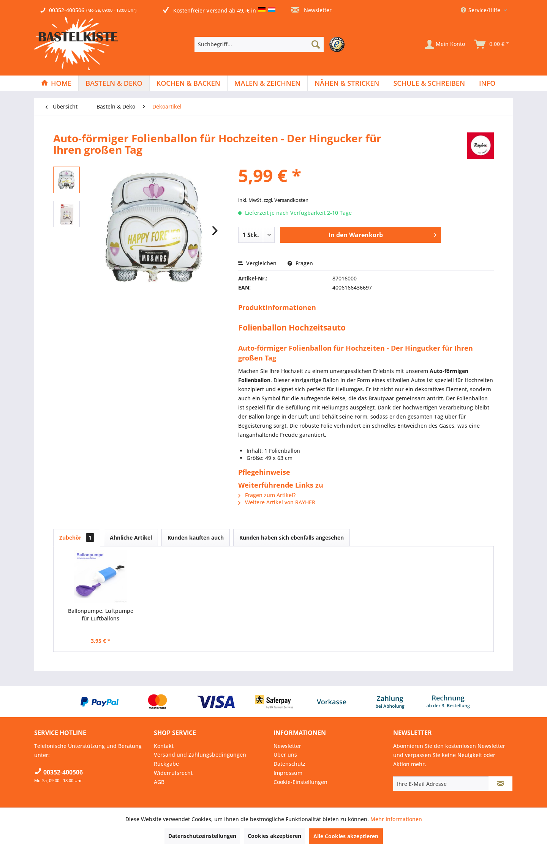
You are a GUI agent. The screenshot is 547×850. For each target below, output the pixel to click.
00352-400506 (66, 10)
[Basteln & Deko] (114, 83)
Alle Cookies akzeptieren (345, 836)
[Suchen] (316, 44)
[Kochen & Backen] (188, 83)
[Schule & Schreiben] (429, 83)
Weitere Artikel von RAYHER (276, 502)
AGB (159, 781)
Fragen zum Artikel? (267, 495)
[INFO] (487, 83)
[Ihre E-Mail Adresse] (441, 783)
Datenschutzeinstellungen (202, 835)
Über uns (285, 754)
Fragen (300, 263)
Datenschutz (289, 763)
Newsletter (311, 10)
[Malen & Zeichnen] (267, 83)
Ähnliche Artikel (131, 537)
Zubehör (76, 537)
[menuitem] (271, 44)
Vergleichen (257, 263)
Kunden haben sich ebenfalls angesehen (291, 537)
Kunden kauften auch (196, 537)
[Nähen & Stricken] (347, 83)
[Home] (56, 83)
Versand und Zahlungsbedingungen (200, 754)
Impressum (288, 772)
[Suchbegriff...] (259, 44)
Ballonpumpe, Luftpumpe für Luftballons (100, 614)
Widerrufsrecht (173, 772)
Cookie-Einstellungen (300, 781)
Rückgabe (166, 763)
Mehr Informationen (396, 819)
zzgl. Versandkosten (286, 200)
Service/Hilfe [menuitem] (481, 10)
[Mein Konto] (445, 44)
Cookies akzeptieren (274, 835)
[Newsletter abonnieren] (500, 783)
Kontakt (164, 745)
